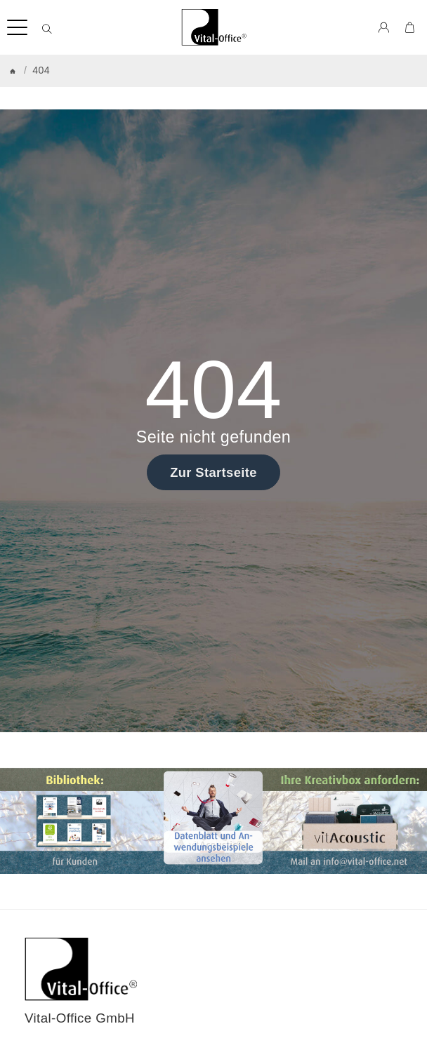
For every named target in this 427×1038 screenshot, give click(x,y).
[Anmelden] (384, 27)
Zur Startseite (213, 472)
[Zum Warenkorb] (410, 27)
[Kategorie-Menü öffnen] (17, 28)
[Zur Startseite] (213, 27)
